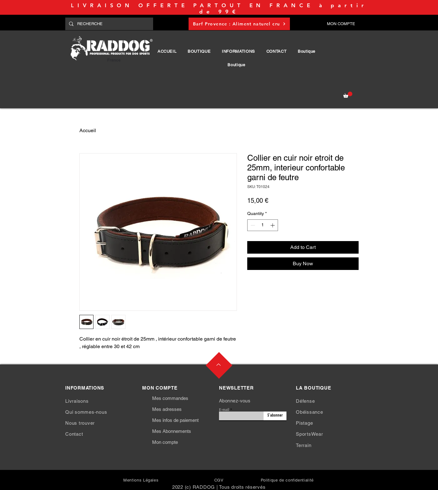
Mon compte (165, 442)
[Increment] (273, 225)
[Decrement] (252, 225)
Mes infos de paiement (175, 420)
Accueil (87, 130)
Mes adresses (167, 409)
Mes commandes (170, 398)
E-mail (224, 410)
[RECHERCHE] (108, 24)
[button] (199, 51)
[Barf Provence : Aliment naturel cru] (239, 24)
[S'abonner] (275, 416)
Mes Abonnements (171, 431)
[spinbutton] (262, 225)
